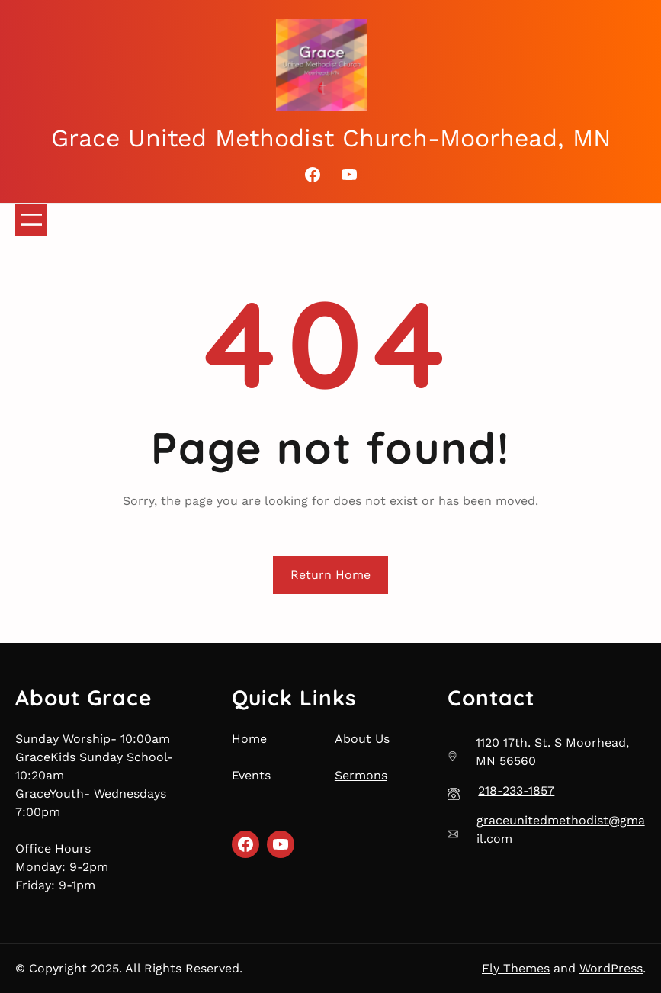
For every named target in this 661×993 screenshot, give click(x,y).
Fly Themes (516, 968)
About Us (362, 738)
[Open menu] (31, 220)
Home (249, 738)
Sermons (361, 775)
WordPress (611, 968)
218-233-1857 (516, 790)
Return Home (330, 574)
